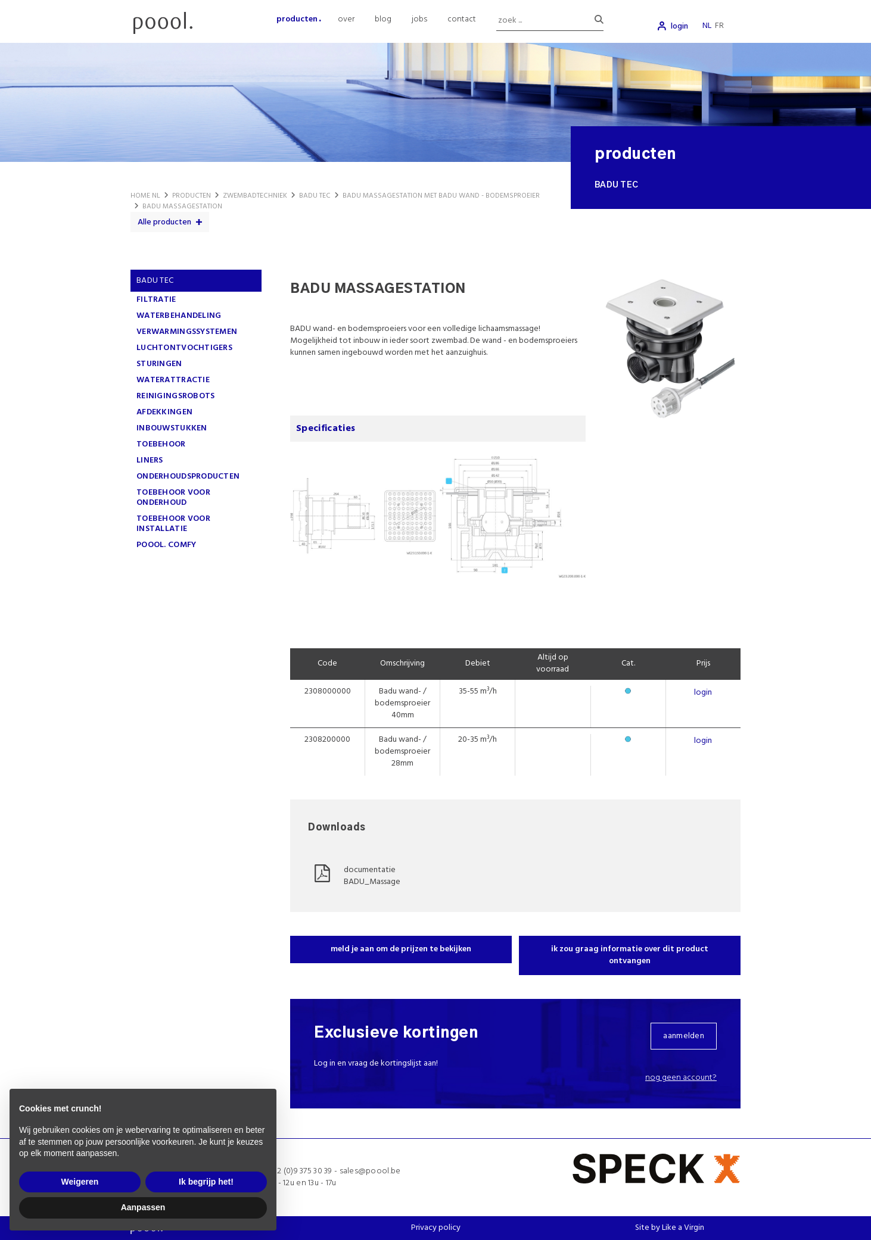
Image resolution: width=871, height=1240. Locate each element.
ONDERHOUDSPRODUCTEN (187, 476)
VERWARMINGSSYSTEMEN (186, 332)
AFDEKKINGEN (164, 412)
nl (706, 26)
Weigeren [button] (80, 1181)
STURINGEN (159, 364)
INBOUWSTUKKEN (171, 428)
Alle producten (164, 222)
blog (383, 19)
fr (719, 26)
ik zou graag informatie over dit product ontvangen (629, 955)
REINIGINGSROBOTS (175, 396)
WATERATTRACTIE (173, 380)
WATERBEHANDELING (178, 316)
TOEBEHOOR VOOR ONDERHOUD (173, 498)
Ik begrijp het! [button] (206, 1181)
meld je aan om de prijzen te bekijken (401, 949)
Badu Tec (154, 281)
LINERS (149, 460)
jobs (419, 19)
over (346, 19)
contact (461, 19)
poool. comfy (166, 545)
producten (297, 19)
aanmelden (683, 1036)
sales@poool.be (370, 1171)
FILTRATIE (156, 300)
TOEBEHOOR (161, 444)
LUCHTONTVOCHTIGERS (184, 348)
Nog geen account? (681, 1078)
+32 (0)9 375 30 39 (300, 1171)
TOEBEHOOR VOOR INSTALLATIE (173, 524)
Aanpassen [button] (143, 1207)
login (679, 26)
